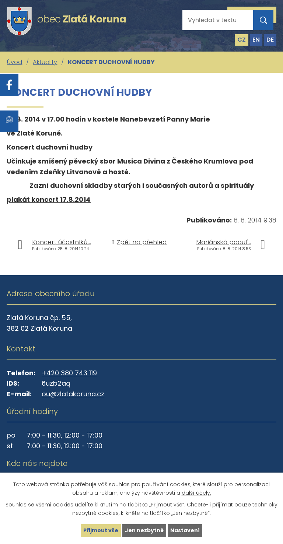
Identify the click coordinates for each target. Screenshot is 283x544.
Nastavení (185, 530)
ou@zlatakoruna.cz (73, 394)
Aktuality (45, 62)
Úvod (14, 62)
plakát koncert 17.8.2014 (49, 199)
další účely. (196, 492)
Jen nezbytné (144, 530)
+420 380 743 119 (69, 373)
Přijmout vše (100, 530)
